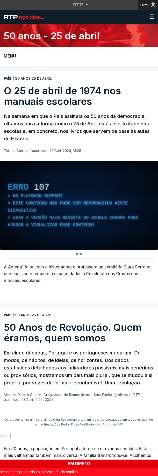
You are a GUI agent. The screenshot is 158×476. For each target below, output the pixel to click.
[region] (79, 205)
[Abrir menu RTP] (79, 4)
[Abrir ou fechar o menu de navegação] (150, 17)
